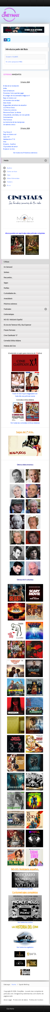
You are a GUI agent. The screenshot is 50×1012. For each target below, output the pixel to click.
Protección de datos (20, 1000)
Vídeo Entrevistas (13, 178)
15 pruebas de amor (10, 146)
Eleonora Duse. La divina (12, 112)
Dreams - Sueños (9, 144)
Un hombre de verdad (11, 100)
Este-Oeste (7, 103)
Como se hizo (12, 171)
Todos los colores (9, 110)
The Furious (7, 120)
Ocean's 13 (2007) (12, 57)
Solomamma (8, 117)
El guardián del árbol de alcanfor (15, 105)
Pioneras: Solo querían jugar (13, 93)
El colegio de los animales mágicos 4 (16, 96)
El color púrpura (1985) (14, 62)
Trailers (9, 182)
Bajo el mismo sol (9, 98)
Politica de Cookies (36, 1000)
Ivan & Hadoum (8, 91)
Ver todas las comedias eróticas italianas (25, 423)
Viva (4, 142)
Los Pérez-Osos (9, 108)
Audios (9, 168)
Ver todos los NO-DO (25, 889)
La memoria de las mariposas (13, 122)
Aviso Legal (8, 1000)
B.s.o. (9, 185)
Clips (8, 175)
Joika (5, 88)
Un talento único (9, 125)
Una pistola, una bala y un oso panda (16, 115)
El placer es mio (9, 149)
